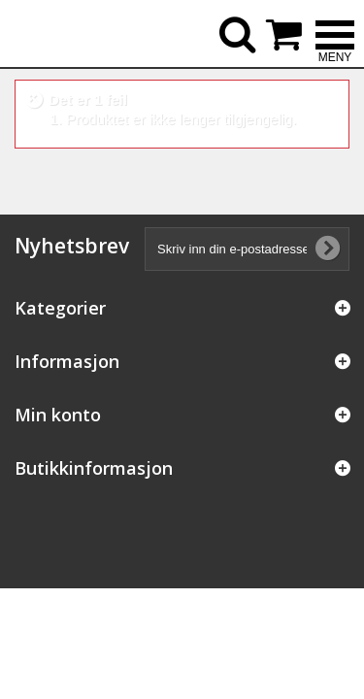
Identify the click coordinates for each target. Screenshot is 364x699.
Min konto (58, 414)
